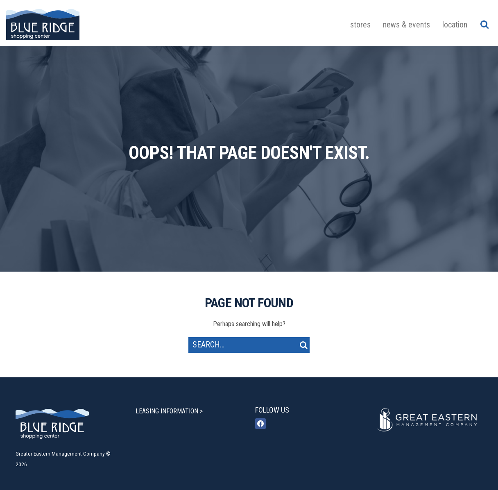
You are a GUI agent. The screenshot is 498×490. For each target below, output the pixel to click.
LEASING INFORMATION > (169, 411)
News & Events (406, 24)
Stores (360, 24)
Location (454, 24)
